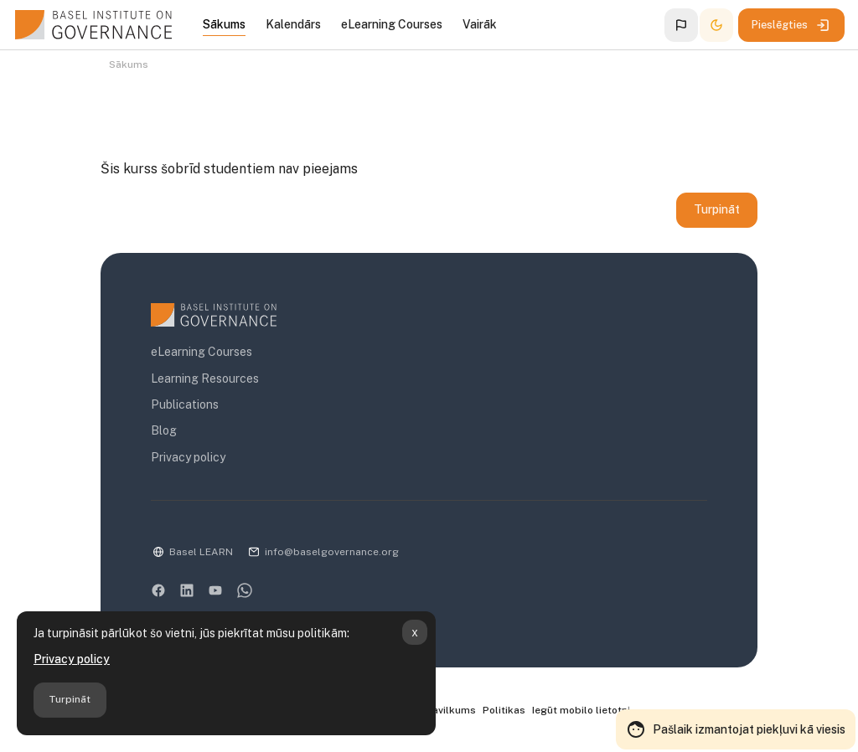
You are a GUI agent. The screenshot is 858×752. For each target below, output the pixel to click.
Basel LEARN (201, 553)
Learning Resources (205, 379)
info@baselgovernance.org (332, 553)
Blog (164, 432)
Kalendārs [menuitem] (293, 24)
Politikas (504, 711)
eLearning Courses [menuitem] (391, 24)
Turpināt (69, 699)
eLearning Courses (201, 353)
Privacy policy (72, 659)
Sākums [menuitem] (224, 24)
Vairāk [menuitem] (480, 24)
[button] (681, 25)
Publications (185, 406)
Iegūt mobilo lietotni (581, 711)
